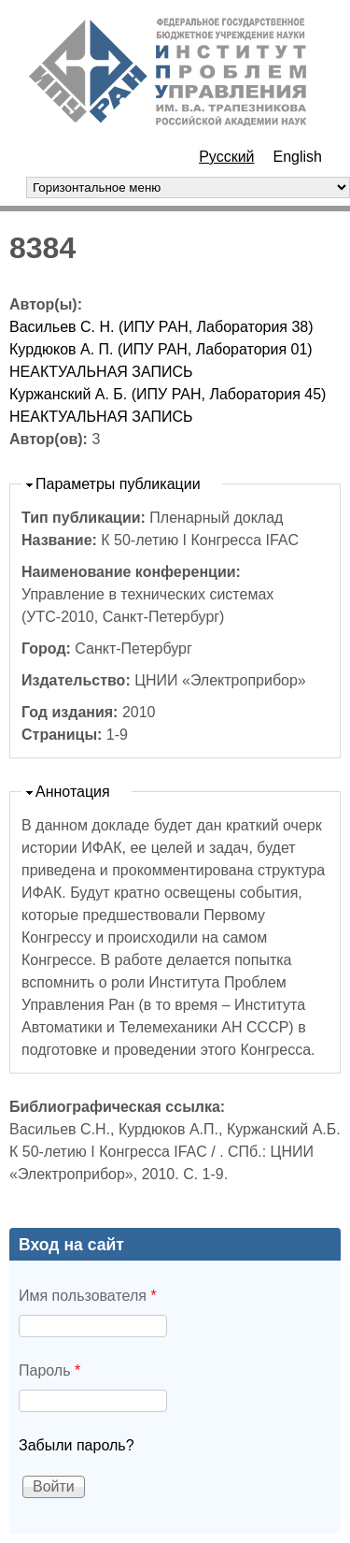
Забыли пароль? (76, 1445)
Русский (226, 157)
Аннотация (72, 792)
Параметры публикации (118, 484)
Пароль (49, 1370)
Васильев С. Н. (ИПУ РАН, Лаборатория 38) (161, 327)
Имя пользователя (88, 1296)
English (297, 157)
